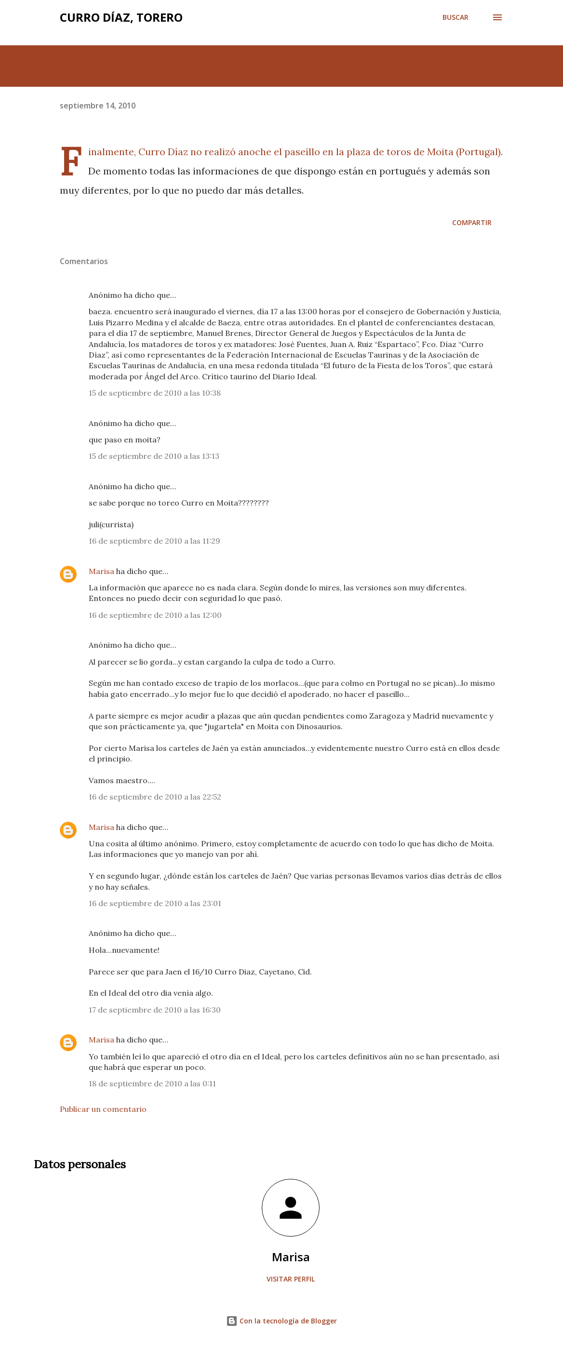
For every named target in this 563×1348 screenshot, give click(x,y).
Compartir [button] (472, 222)
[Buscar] (455, 17)
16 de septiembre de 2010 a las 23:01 (155, 903)
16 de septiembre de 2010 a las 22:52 (155, 796)
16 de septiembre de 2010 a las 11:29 (154, 541)
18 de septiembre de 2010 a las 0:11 (152, 1083)
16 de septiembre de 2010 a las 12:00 (155, 615)
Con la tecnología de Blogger (281, 1320)
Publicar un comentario (103, 1109)
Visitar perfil (291, 1278)
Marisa (101, 571)
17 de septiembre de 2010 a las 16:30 (155, 1009)
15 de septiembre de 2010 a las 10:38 (155, 393)
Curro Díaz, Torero (121, 17)
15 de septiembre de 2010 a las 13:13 (154, 456)
